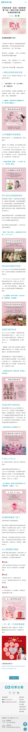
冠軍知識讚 (22, 702)
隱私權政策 (5, 697)
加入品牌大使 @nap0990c (9, 702)
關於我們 (21, 697)
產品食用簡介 (22, 706)
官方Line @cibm (7, 699)
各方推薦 (21, 704)
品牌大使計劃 (22, 709)
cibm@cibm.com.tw (13, 727)
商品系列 (21, 699)
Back (13, 678)
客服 (25, 724)
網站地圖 (21, 711)
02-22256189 (10, 722)
